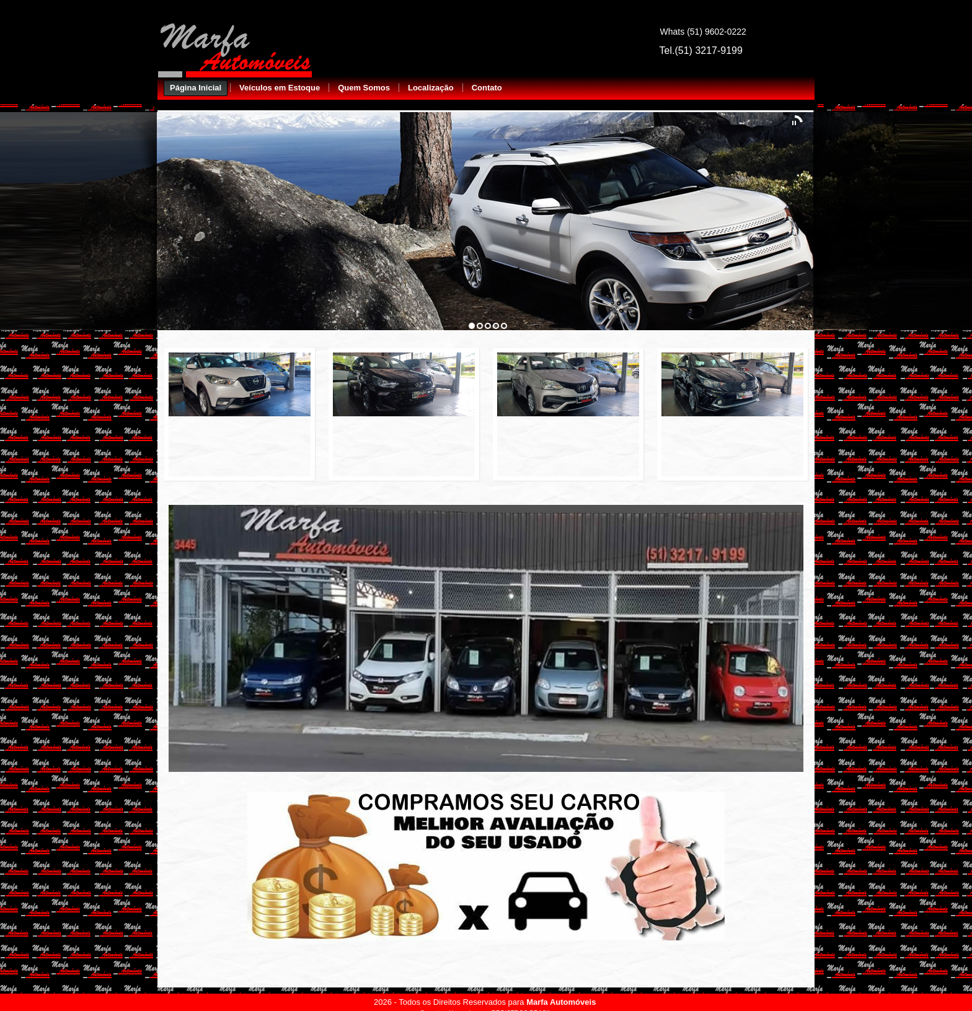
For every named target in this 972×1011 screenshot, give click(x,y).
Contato (487, 87)
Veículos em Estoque (279, 87)
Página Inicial (195, 87)
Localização (431, 87)
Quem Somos (364, 87)
